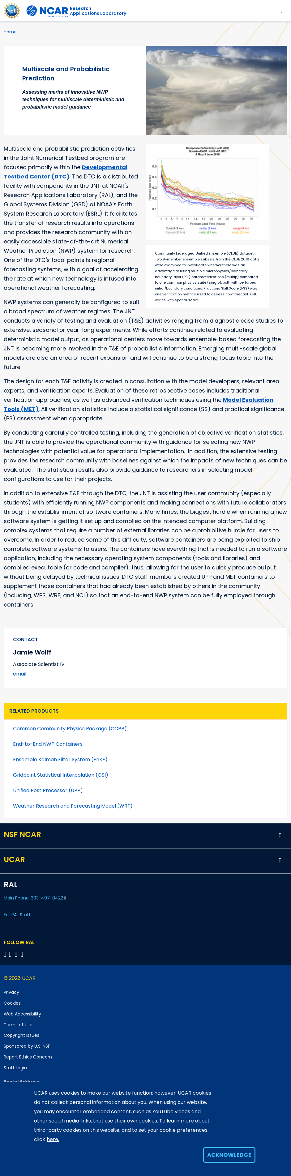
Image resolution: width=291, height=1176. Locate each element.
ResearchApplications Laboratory (98, 10)
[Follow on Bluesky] (5, 954)
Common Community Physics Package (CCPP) (70, 728)
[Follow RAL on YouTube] (17, 954)
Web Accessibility (22, 1014)
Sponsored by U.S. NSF (27, 1046)
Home (10, 32)
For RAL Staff (17, 915)
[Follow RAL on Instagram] (22, 954)
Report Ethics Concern (28, 1057)
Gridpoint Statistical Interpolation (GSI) (60, 775)
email (19, 673)
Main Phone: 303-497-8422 (35, 898)
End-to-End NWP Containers (48, 744)
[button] (280, 836)
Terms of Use (18, 1025)
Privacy (11, 992)
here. (53, 1139)
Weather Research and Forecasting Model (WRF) (73, 805)
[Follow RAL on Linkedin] (11, 954)
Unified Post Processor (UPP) (48, 790)
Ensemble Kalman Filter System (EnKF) (60, 759)
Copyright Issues (21, 1035)
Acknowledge (229, 1155)
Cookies (12, 1003)
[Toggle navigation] (282, 10)
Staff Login (15, 1068)
